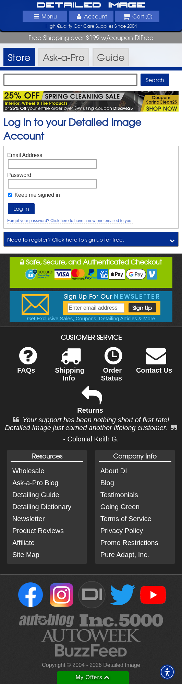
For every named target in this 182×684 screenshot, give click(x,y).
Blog (107, 483)
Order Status (111, 368)
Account (91, 16)
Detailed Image (91, 5)
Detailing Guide (35, 495)
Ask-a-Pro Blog (35, 483)
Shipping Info (69, 368)
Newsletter (28, 518)
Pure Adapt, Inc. (124, 554)
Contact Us (154, 364)
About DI (113, 471)
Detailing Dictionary (41, 507)
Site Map (25, 554)
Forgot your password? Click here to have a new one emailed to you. (70, 220)
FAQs (27, 364)
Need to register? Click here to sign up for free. (65, 239)
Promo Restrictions (129, 542)
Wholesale (28, 471)
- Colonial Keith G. (91, 439)
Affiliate (23, 542)
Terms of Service (125, 518)
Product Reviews (38, 530)
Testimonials (119, 495)
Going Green (120, 507)
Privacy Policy (121, 530)
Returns (90, 404)
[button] (167, 672)
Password (19, 175)
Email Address (24, 155)
